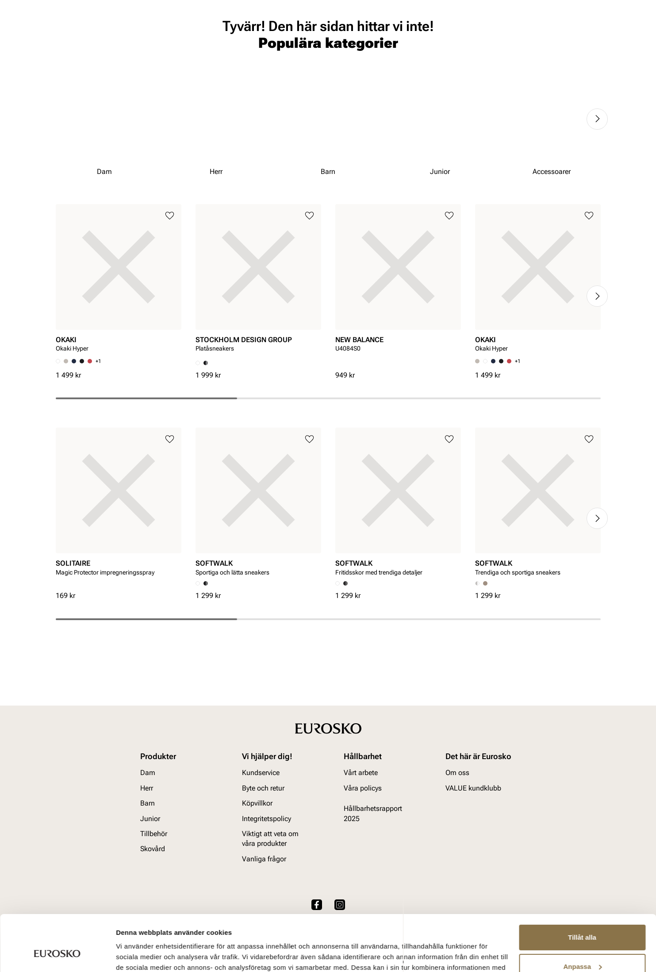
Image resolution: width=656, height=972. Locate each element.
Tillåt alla (582, 889)
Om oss (457, 773)
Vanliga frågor (264, 859)
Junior (149, 58)
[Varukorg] (589, 32)
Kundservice (261, 773)
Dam (62, 58)
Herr (89, 58)
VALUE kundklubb (573, 58)
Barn (118, 58)
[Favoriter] (556, 32)
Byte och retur (263, 788)
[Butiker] (492, 32)
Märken (470, 58)
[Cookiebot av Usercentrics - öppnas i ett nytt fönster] (57, 954)
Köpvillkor (257, 803)
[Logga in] (523, 32)
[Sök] (402, 31)
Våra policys (363, 788)
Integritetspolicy (266, 818)
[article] (118, 349)
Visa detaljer (135, 954)
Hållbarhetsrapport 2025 (373, 814)
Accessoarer (194, 58)
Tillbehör (153, 834)
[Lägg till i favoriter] (170, 284)
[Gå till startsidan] (95, 31)
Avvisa (582, 947)
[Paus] (594, 7)
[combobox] (302, 31)
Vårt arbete (361, 773)
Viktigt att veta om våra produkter (270, 839)
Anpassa (582, 918)
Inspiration (514, 58)
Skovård (241, 58)
